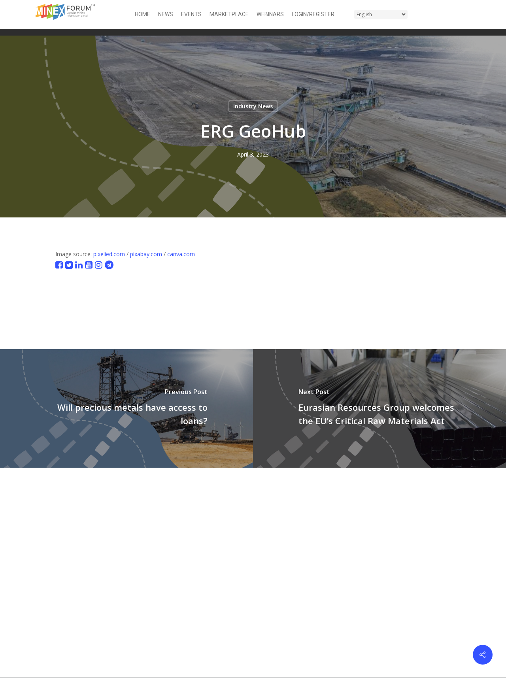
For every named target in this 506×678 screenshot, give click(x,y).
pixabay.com (146, 254)
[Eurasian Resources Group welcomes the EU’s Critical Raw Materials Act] (379, 408)
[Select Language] (381, 14)
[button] (465, 14)
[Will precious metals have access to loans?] (126, 408)
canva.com (181, 254)
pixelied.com (109, 254)
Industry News (253, 106)
